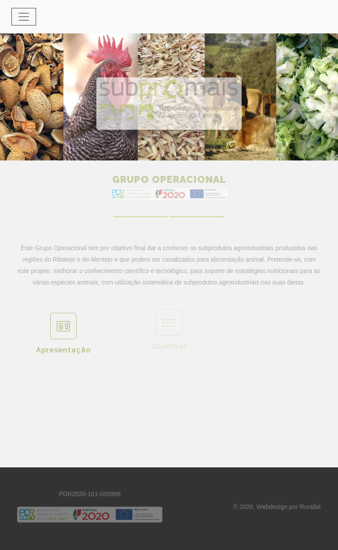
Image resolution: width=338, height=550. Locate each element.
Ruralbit (310, 509)
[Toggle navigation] (23, 16)
